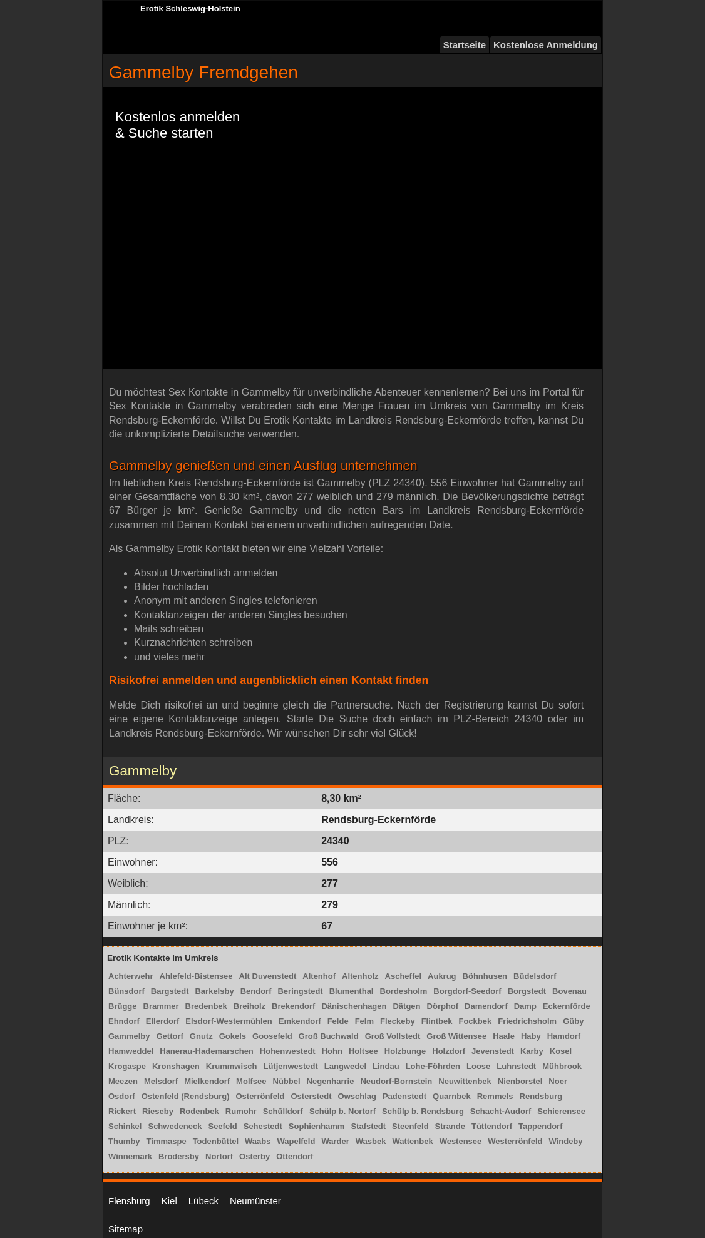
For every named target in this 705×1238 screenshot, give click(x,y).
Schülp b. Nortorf (342, 1111)
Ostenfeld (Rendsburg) (186, 1096)
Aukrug (442, 976)
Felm (364, 1021)
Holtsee (363, 1051)
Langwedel (345, 1066)
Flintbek (437, 1021)
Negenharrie (330, 1081)
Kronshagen (176, 1066)
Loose (478, 1066)
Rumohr (241, 1111)
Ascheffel (403, 976)
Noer (557, 1081)
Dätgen (406, 1006)
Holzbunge (405, 1051)
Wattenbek (412, 1141)
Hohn (332, 1051)
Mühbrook (562, 1066)
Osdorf (121, 1096)
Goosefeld (272, 1036)
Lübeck (203, 1200)
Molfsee (251, 1081)
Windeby (565, 1141)
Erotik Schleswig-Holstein (190, 8)
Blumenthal (351, 991)
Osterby (254, 1156)
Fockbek (474, 1021)
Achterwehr (130, 976)
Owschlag (357, 1096)
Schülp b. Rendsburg (423, 1111)
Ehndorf (124, 1021)
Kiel (169, 1200)
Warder (335, 1141)
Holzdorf (448, 1051)
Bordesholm (404, 991)
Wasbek (371, 1141)
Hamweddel (130, 1051)
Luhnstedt (516, 1066)
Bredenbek (206, 1006)
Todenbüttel (216, 1141)
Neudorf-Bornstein (396, 1081)
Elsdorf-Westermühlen (228, 1021)
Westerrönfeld (515, 1141)
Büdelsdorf (535, 976)
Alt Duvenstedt (268, 976)
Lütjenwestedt (290, 1066)
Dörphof (443, 1006)
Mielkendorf (207, 1081)
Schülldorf (283, 1111)
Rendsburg (541, 1096)
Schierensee (561, 1111)
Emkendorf (300, 1021)
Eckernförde (566, 1006)
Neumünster (255, 1200)
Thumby (124, 1141)
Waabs (257, 1141)
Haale (504, 1036)
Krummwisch (231, 1066)
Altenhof (319, 976)
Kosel (561, 1051)
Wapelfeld (296, 1141)
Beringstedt (299, 991)
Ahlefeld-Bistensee (196, 976)
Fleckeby (397, 1021)
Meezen (123, 1081)
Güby (573, 1021)
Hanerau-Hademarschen (207, 1051)
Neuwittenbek (464, 1081)
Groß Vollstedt (393, 1036)
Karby (531, 1051)
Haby (531, 1036)
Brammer (161, 1006)
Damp (525, 1006)
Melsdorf (161, 1081)
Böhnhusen (485, 976)
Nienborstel (520, 1081)
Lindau (386, 1066)
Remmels (495, 1096)
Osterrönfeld (259, 1096)
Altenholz (360, 976)
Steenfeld (410, 1126)
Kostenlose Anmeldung (545, 44)
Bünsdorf (126, 991)
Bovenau (569, 991)
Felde (338, 1021)
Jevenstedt (492, 1051)
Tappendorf (540, 1126)
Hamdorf (563, 1036)
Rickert (122, 1111)
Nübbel (287, 1081)
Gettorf (169, 1036)
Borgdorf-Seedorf (467, 991)
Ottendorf (294, 1156)
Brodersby (178, 1156)
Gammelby (129, 1036)
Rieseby (157, 1111)
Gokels (232, 1036)
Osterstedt (311, 1096)
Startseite (464, 44)
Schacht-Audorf (501, 1111)
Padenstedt (404, 1096)
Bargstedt (170, 991)
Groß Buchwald (329, 1036)
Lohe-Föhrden (433, 1066)
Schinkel (125, 1126)
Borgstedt (527, 991)
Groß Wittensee (456, 1036)
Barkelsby (214, 991)
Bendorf (256, 991)
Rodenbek (199, 1111)
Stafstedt (368, 1126)
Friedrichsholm (527, 1021)
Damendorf (486, 1006)
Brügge (122, 1006)
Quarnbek (452, 1096)
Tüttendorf (491, 1126)
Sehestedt (263, 1126)
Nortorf (219, 1156)
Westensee (461, 1141)
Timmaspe (167, 1141)
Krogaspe (127, 1066)
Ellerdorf (162, 1021)
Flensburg (129, 1200)
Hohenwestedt (288, 1051)
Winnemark (130, 1156)
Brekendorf (293, 1006)
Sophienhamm (317, 1126)
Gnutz (201, 1036)
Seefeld (222, 1126)
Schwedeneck (175, 1126)
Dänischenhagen (353, 1006)
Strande (450, 1126)
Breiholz (249, 1006)
